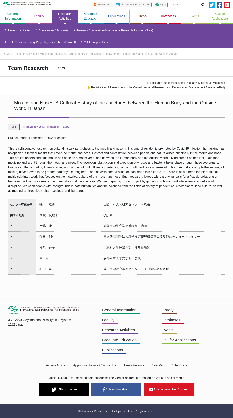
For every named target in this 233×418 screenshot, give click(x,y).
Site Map (158, 365)
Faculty (108, 320)
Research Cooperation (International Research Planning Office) (114, 30)
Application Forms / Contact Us (94, 365)
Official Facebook (116, 389)
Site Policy (179, 365)
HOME (6, 53)
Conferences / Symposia (54, 30)
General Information (119, 310)
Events (168, 330)
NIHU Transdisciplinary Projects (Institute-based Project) (42, 42)
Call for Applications (96, 42)
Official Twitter (64, 389)
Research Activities (19, 30)
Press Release (134, 365)
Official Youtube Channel (168, 389)
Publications (112, 350)
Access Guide (55, 365)
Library (168, 310)
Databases (171, 320)
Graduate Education (119, 340)
